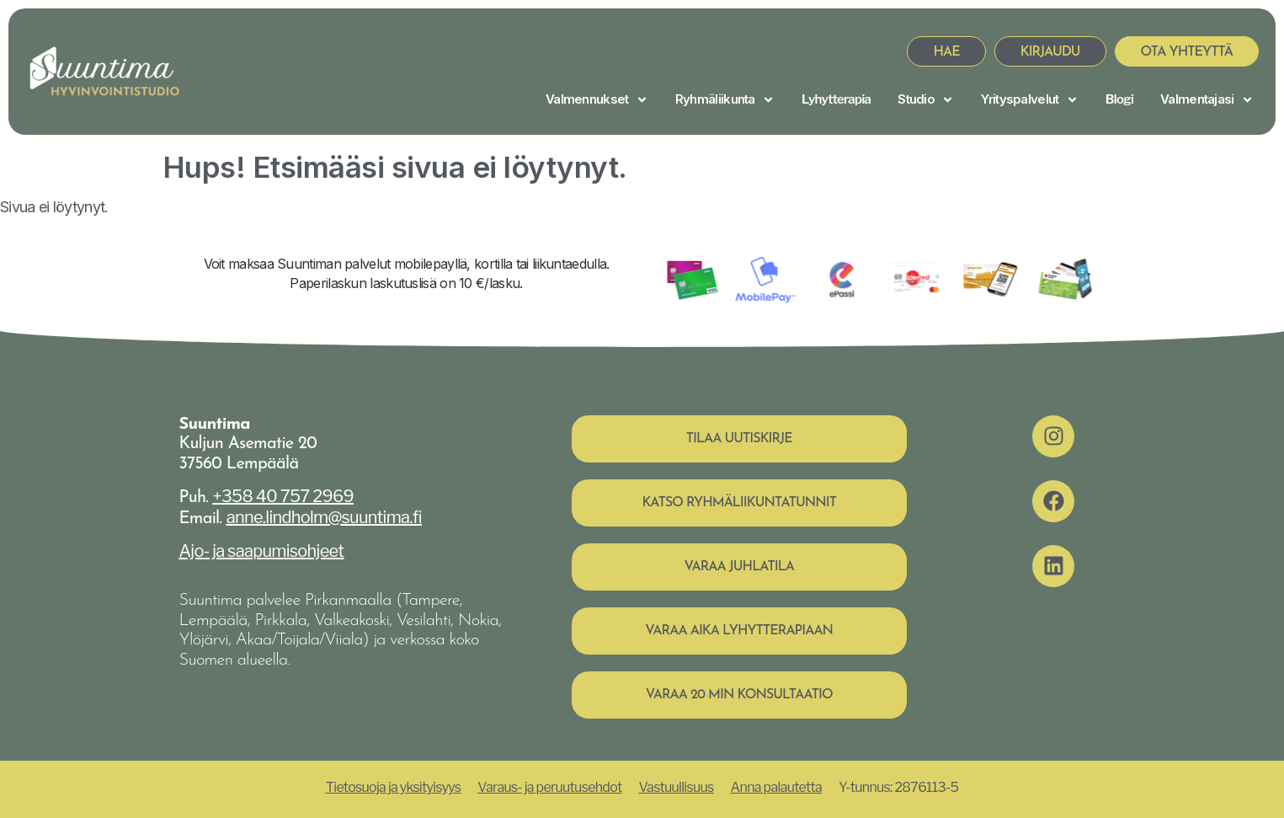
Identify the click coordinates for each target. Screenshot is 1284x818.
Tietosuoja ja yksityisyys (393, 787)
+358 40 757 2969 (283, 496)
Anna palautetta (776, 787)
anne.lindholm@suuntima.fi (324, 517)
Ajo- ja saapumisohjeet (261, 551)
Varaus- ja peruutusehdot (549, 787)
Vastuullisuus (675, 787)
